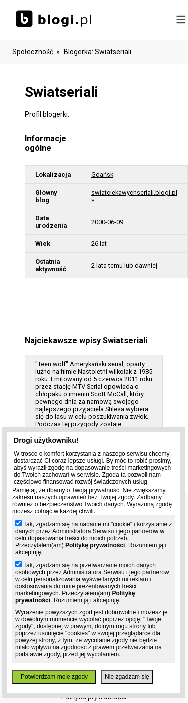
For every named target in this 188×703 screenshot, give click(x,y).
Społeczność (33, 52)
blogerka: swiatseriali (98, 52)
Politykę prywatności (95, 545)
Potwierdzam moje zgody (54, 676)
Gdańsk (103, 174)
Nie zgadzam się (127, 676)
